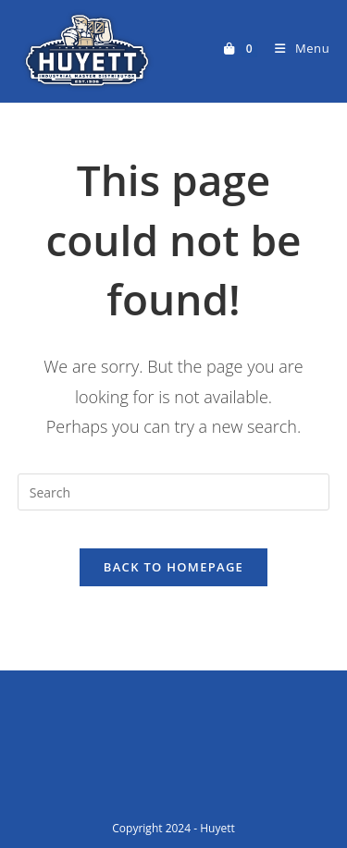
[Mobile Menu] (295, 48)
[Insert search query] (174, 491)
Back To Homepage (173, 567)
